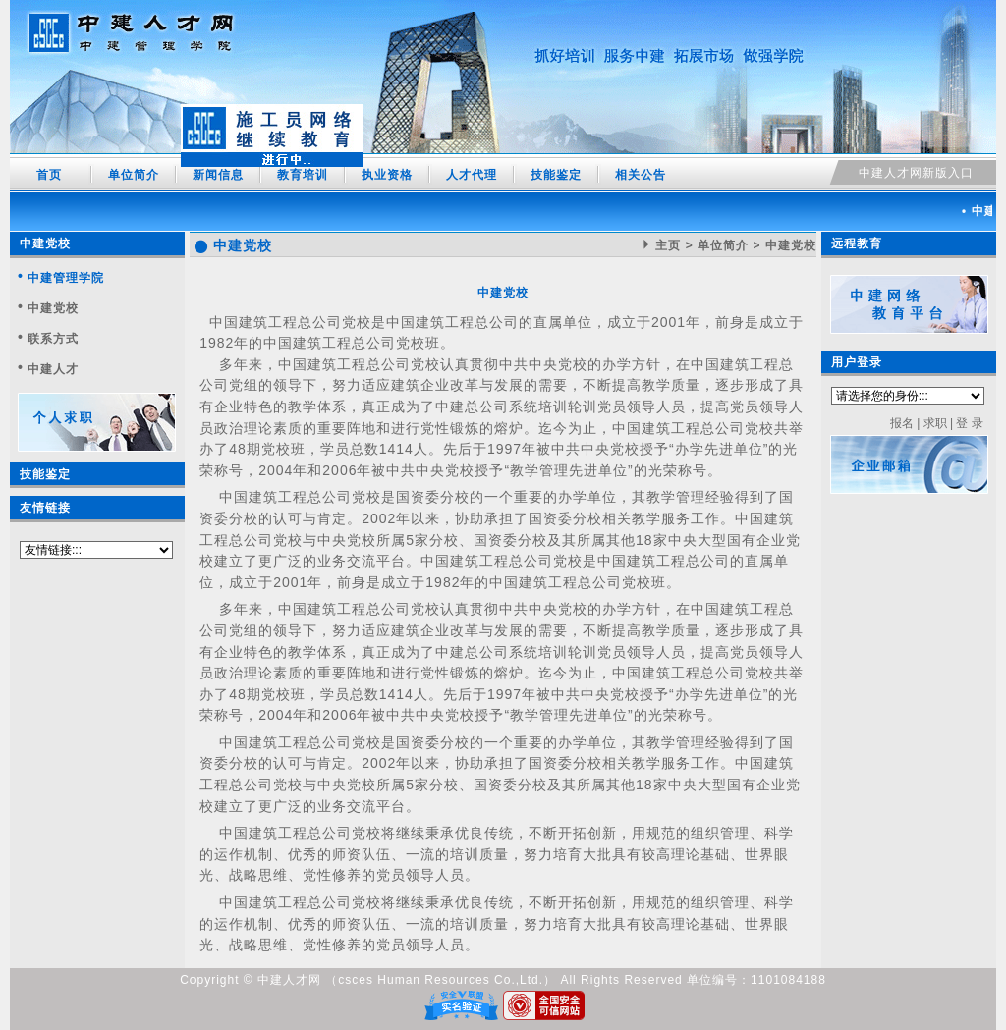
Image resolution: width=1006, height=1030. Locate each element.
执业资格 (387, 175)
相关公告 (640, 175)
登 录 (969, 423)
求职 (935, 423)
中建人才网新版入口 (916, 173)
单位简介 (133, 175)
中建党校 (45, 243)
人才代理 (471, 175)
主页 (668, 245)
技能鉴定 (556, 175)
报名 (902, 423)
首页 (49, 175)
